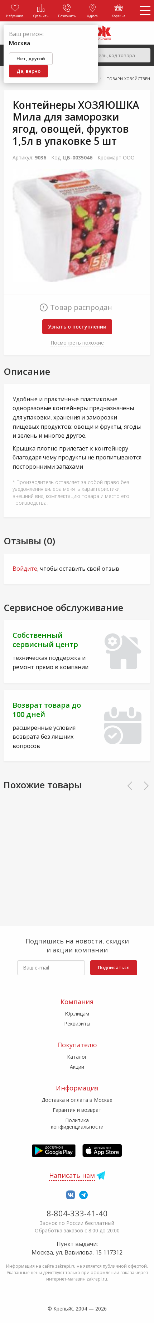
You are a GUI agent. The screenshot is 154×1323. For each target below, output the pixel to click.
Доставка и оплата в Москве (77, 1099)
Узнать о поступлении (77, 326)
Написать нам (72, 1175)
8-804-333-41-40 (77, 1213)
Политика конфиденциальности (77, 1123)
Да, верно (28, 71)
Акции (77, 1066)
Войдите (25, 569)
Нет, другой (30, 58)
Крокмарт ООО (116, 157)
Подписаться (114, 967)
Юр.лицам (77, 1013)
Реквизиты (77, 1023)
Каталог (77, 1056)
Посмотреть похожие (77, 342)
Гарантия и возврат (77, 1109)
